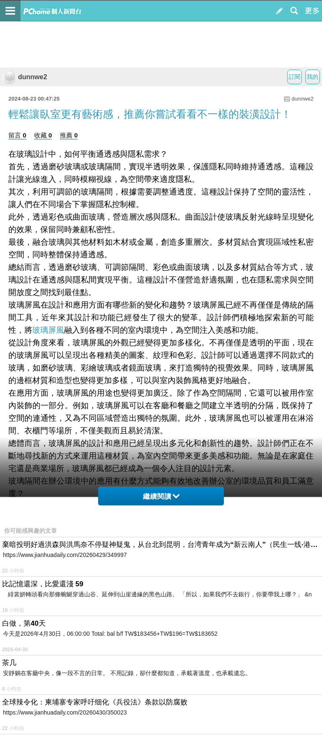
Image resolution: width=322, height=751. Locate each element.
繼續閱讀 (161, 496)
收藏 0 (43, 135)
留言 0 (17, 135)
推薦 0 (69, 135)
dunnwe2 (24, 77)
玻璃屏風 (48, 330)
